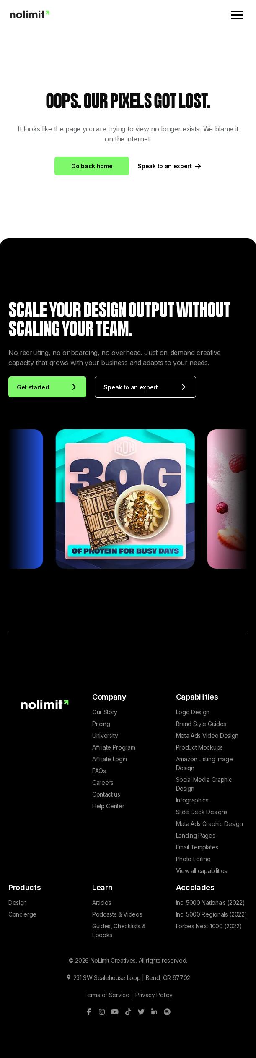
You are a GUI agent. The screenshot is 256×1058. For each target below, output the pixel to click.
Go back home (91, 166)
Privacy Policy (154, 994)
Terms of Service (106, 994)
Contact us (106, 794)
